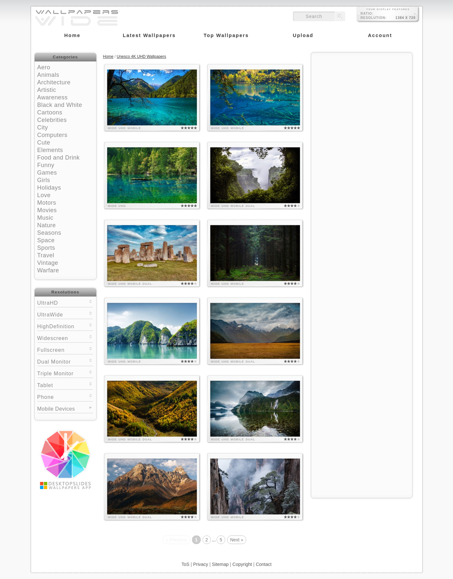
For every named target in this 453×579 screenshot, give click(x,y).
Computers (52, 135)
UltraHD (65, 302)
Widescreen (65, 337)
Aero (43, 67)
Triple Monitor (65, 372)
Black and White (59, 105)
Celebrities (52, 120)
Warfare (48, 270)
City (42, 127)
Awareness (52, 97)
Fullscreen (65, 349)
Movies (47, 210)
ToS (185, 564)
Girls (43, 180)
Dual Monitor (65, 361)
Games (47, 172)
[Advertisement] (362, 97)
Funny (46, 165)
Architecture (54, 82)
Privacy (200, 564)
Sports (46, 248)
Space (46, 240)
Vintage (47, 263)
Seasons (49, 233)
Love (44, 195)
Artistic (46, 90)
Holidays (49, 187)
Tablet (65, 384)
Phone (65, 396)
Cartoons (50, 112)
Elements (50, 150)
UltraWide (65, 314)
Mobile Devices (56, 409)
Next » (236, 539)
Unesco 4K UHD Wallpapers (141, 56)
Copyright (242, 564)
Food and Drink (58, 157)
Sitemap (220, 564)
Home (108, 56)
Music (45, 217)
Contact (263, 564)
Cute (43, 142)
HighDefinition (65, 325)
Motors (46, 202)
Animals (48, 75)
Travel (45, 255)
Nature (46, 225)
